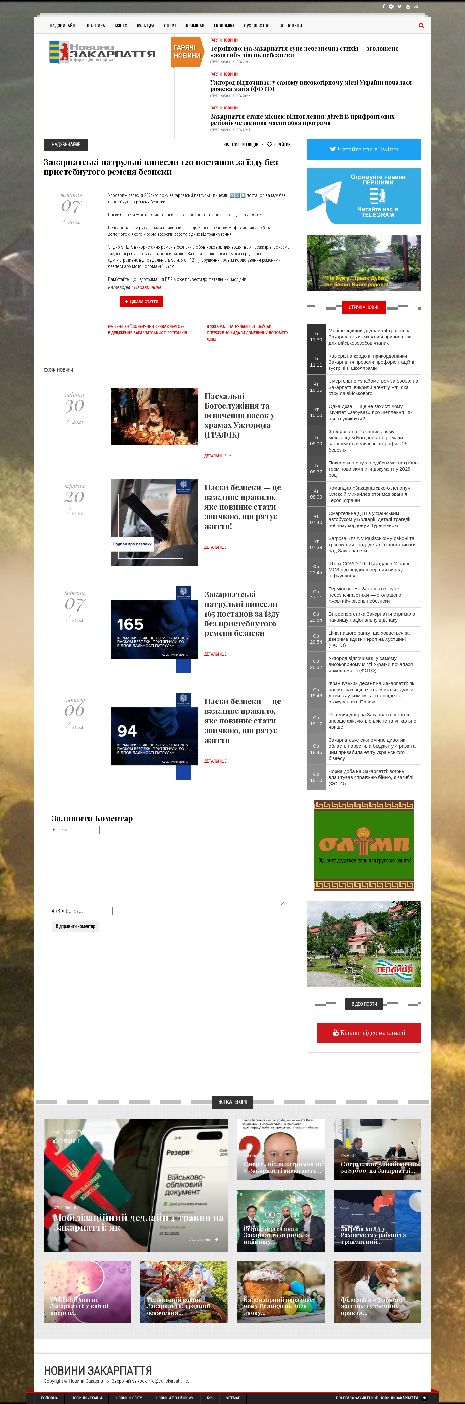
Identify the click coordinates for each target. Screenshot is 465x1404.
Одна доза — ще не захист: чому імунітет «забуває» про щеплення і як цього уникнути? (371, 412)
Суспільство (257, 25)
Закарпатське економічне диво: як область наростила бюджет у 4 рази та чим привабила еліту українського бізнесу (372, 749)
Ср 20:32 (316, 664)
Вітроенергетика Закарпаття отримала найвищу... (276, 1235)
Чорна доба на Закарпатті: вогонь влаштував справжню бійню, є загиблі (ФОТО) (371, 777)
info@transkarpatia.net (168, 1381)
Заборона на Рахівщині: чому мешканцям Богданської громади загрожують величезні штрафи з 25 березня (368, 440)
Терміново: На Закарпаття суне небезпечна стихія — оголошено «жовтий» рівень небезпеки (304, 52)
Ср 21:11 (316, 594)
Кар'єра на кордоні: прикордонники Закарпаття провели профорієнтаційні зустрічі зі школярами (371, 362)
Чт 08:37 (316, 468)
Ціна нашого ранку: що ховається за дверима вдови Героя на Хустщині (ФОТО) (369, 639)
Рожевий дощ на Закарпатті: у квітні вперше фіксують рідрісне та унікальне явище (373, 721)
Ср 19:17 (316, 720)
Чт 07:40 (316, 519)
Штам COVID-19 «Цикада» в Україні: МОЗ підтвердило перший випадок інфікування (369, 569)
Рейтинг (279, 144)
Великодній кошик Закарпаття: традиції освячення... (178, 1306)
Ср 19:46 (316, 692)
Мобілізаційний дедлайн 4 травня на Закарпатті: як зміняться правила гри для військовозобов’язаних (370, 337)
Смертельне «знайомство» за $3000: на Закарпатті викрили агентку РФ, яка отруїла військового (373, 387)
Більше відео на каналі (372, 1032)
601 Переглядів (241, 144)
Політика (96, 25)
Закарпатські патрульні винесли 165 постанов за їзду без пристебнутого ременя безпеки (242, 613)
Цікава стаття (142, 302)
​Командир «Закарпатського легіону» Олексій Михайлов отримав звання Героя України (369, 494)
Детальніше (218, 456)
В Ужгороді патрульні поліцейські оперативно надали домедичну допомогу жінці (247, 333)
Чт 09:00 (316, 440)
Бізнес (121, 25)
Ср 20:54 (316, 617)
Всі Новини (290, 25)
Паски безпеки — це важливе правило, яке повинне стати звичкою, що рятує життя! (242, 506)
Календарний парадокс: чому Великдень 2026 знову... (279, 1306)
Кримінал (195, 25)
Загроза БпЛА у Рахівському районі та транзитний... (373, 1235)
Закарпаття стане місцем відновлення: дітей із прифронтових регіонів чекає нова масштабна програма (302, 119)
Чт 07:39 (316, 544)
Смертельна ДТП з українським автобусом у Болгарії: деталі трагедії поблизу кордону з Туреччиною (370, 519)
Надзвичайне (63, 25)
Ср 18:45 (316, 749)
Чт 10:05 (316, 387)
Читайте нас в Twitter (367, 149)
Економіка (224, 25)
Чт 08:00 (316, 494)
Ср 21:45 (316, 569)
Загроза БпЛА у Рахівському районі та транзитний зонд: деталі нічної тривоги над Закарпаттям (372, 544)
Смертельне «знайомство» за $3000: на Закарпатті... (381, 1167)
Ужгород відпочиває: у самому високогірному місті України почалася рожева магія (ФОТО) (311, 85)
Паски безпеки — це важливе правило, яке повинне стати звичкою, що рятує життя (242, 720)
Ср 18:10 (316, 777)
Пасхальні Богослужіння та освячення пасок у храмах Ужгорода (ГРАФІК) (239, 415)
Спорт (170, 25)
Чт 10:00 (316, 412)
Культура (145, 25)
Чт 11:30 (316, 336)
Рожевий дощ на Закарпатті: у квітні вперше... (79, 1306)
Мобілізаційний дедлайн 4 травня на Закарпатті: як (134, 1222)
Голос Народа (254, 1156)
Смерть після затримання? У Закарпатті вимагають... (284, 1167)
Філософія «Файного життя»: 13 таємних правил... (371, 1306)
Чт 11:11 (316, 362)
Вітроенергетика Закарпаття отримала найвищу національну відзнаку (372, 617)
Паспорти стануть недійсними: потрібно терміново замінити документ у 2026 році (373, 469)
